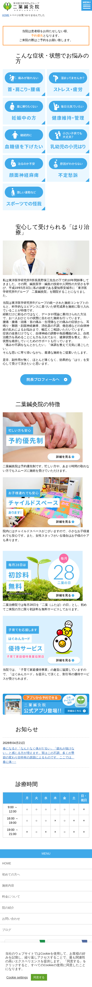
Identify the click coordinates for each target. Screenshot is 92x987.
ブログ (6, 929)
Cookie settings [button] (17, 977)
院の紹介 (8, 907)
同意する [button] (39, 977)
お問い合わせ (11, 918)
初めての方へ (11, 874)
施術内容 (8, 885)
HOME (5, 15)
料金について (11, 896)
